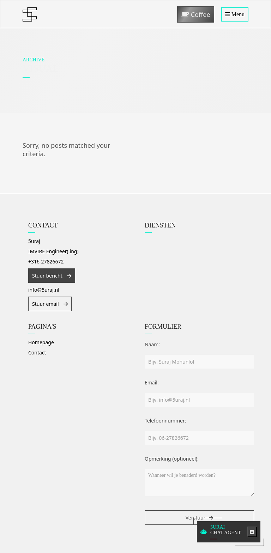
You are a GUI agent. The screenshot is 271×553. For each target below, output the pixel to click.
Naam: (152, 344)
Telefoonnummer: (165, 420)
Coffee (195, 14)
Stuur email (46, 303)
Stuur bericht (48, 275)
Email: (152, 382)
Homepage (41, 342)
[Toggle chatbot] (252, 532)
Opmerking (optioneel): (172, 458)
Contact (37, 352)
